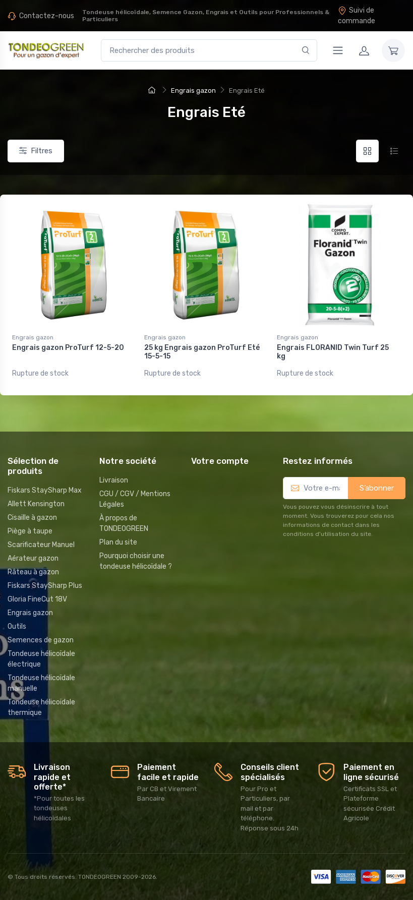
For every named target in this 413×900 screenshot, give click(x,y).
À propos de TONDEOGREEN (123, 523)
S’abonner (377, 488)
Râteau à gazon (33, 572)
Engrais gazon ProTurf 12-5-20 (68, 347)
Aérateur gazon (33, 558)
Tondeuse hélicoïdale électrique (41, 659)
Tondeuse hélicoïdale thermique (41, 707)
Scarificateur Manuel (41, 545)
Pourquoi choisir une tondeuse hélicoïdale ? (135, 561)
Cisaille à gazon (32, 517)
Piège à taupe (30, 531)
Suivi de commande (356, 15)
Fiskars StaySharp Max (45, 490)
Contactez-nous (46, 16)
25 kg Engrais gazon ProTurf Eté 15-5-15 (202, 352)
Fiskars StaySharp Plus (45, 585)
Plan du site (118, 542)
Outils (17, 626)
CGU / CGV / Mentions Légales (134, 499)
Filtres (35, 150)
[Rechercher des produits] (209, 50)
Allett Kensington (36, 504)
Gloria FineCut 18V (37, 599)
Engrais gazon (32, 337)
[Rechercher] (305, 50)
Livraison (113, 480)
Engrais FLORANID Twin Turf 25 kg (333, 352)
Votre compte (220, 461)
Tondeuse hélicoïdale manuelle (41, 683)
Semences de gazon (41, 640)
